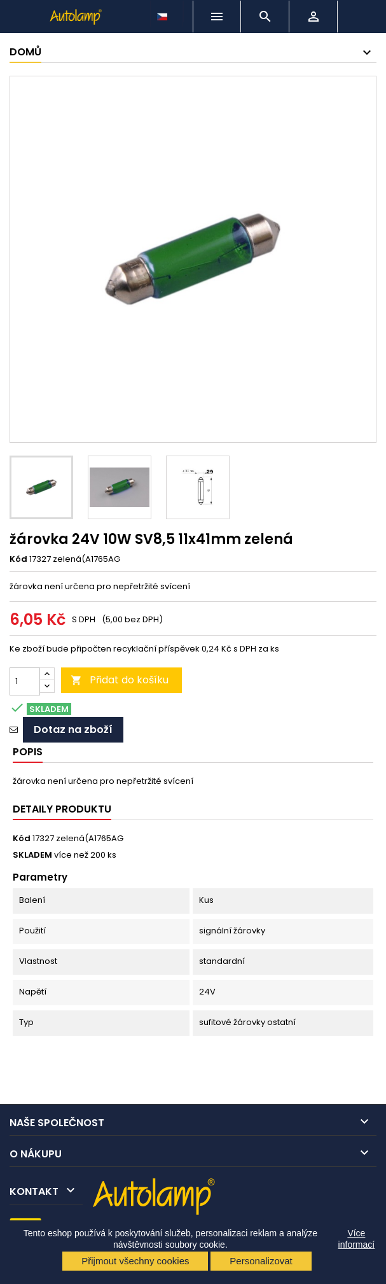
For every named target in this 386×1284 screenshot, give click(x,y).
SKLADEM (32, 855)
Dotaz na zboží (73, 729)
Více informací (356, 1239)
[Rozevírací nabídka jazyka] (163, 13)
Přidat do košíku (120, 680)
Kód (18, 559)
